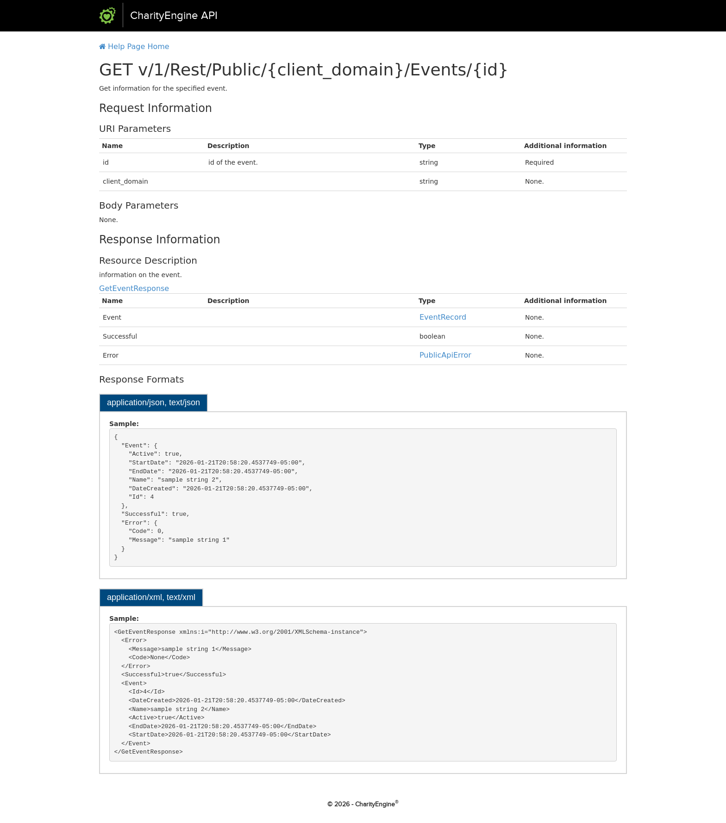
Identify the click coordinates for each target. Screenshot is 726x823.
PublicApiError (445, 355)
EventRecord (442, 317)
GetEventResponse (134, 288)
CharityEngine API (174, 15)
